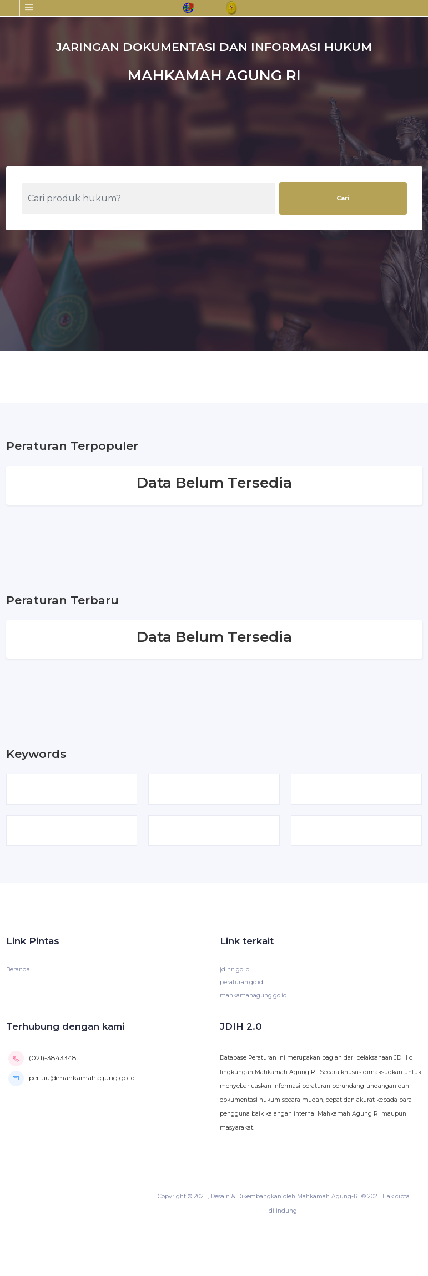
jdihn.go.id (235, 969)
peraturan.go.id (241, 982)
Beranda (18, 969)
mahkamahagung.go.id (253, 995)
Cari (342, 198)
